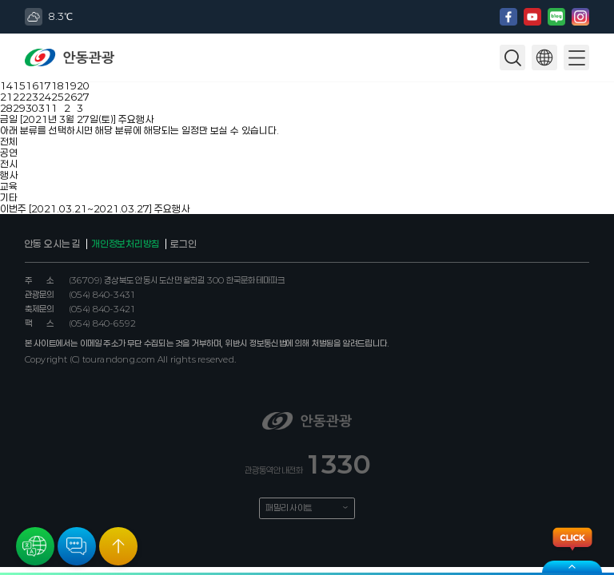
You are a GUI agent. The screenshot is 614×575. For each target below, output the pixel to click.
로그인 (183, 243)
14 (6, 85)
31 (44, 107)
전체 (9, 141)
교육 (9, 186)
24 (44, 96)
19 (70, 85)
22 (19, 96)
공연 (9, 152)
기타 (9, 197)
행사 (9, 174)
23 (32, 96)
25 (57, 96)
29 (19, 107)
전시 (9, 163)
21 (6, 96)
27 (83, 96)
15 (19, 85)
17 (44, 85)
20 (83, 85)
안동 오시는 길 (53, 243)
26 (70, 96)
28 (6, 107)
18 (57, 85)
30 (32, 107)
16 (32, 85)
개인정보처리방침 (125, 243)
